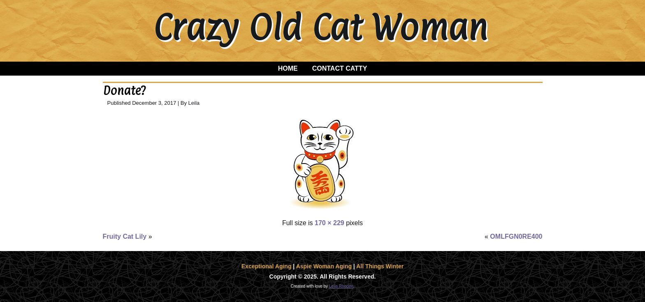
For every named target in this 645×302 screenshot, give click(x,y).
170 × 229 (329, 222)
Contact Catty (339, 68)
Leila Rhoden (341, 286)
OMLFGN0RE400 (516, 236)
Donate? (124, 91)
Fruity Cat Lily (125, 236)
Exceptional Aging (266, 266)
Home (288, 68)
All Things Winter (380, 266)
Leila (194, 103)
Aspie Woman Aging (324, 266)
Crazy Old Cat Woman (320, 27)
